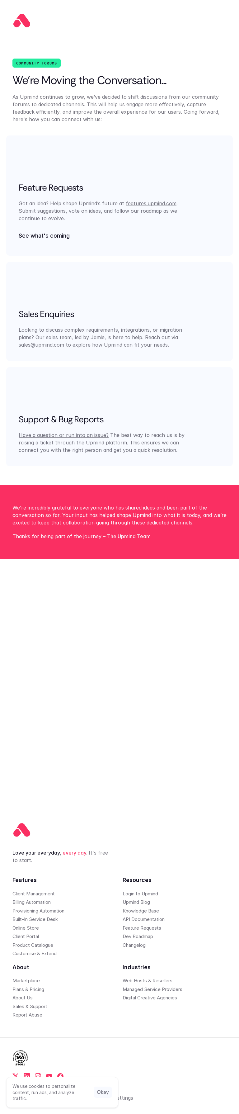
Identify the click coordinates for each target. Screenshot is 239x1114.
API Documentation (144, 919)
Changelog (134, 945)
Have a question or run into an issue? (64, 435)
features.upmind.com (151, 203)
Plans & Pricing (28, 989)
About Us (22, 998)
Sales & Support (29, 1006)
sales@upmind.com (41, 345)
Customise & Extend (34, 953)
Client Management (33, 894)
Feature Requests (142, 928)
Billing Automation (31, 902)
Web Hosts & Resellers (147, 981)
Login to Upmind (140, 894)
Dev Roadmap (138, 936)
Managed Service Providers (152, 989)
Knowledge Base (141, 911)
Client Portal (25, 936)
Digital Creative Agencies (150, 998)
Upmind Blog (136, 902)
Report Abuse (27, 1015)
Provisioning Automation (38, 911)
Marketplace (26, 981)
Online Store (25, 928)
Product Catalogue (32, 945)
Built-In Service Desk (35, 919)
